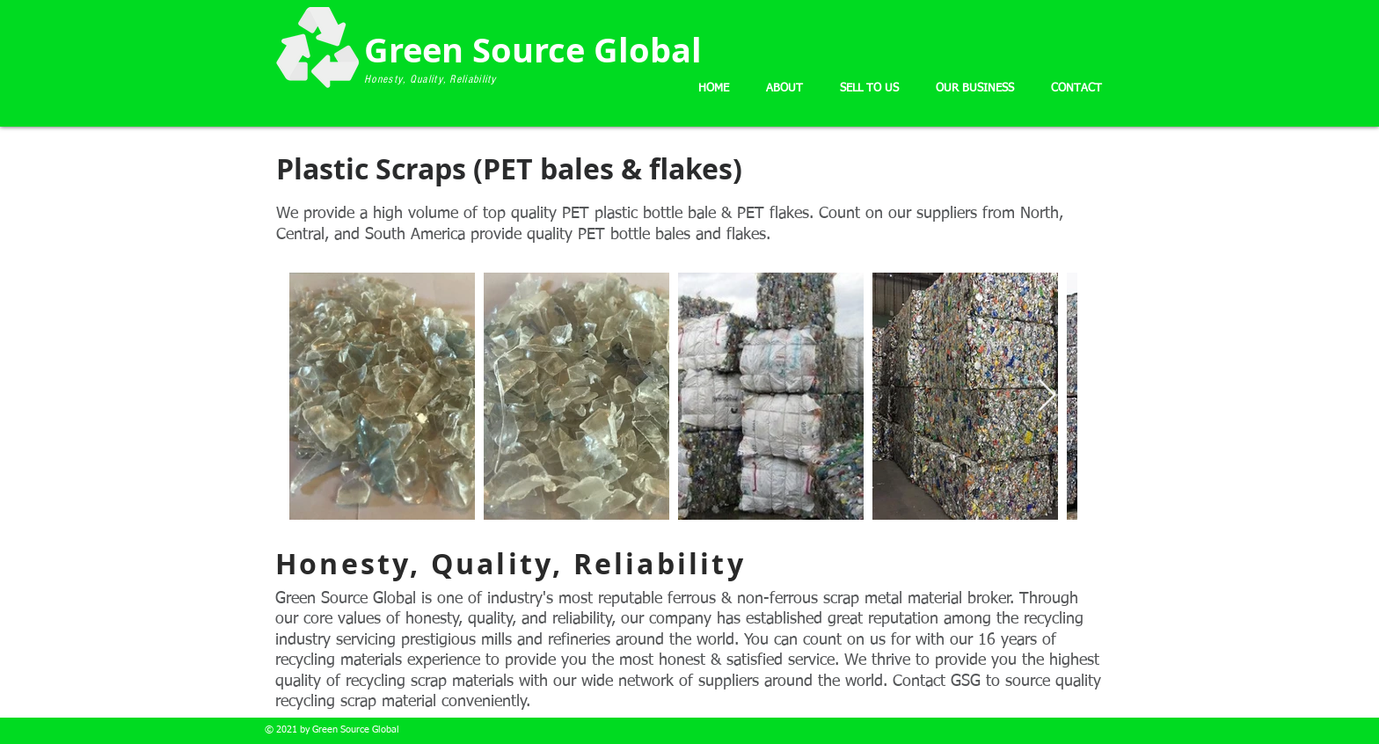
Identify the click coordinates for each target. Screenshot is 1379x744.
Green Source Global (537, 49)
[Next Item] (1047, 396)
